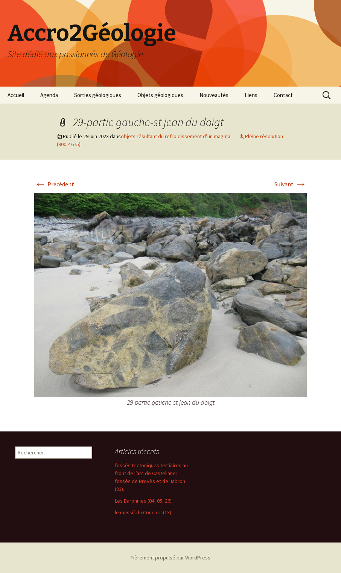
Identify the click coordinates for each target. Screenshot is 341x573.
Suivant (290, 184)
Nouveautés (213, 95)
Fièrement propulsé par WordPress (170, 557)
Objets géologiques (160, 95)
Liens (251, 95)
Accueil (16, 95)
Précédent (54, 184)
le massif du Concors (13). (143, 512)
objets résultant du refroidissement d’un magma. (176, 136)
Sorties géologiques (97, 95)
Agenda (49, 95)
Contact (283, 95)
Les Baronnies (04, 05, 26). (144, 500)
